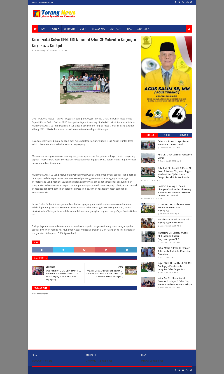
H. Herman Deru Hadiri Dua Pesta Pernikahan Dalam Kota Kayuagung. (174, 207)
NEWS (43, 28)
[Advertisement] (166, 311)
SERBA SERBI (142, 28)
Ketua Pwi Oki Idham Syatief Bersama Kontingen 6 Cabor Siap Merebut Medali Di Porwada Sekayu (175, 281)
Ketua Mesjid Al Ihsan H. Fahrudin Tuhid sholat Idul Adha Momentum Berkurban (174, 251)
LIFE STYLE (114, 28)
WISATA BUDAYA (98, 28)
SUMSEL (53, 28)
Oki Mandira (69, 28)
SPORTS (83, 28)
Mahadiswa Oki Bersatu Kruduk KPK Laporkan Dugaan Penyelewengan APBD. (173, 236)
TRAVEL (129, 28)
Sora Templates (49, 370)
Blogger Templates (67, 370)
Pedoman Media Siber (46, 2)
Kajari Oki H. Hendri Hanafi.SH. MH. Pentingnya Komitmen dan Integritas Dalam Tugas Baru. (175, 266)
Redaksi (34, 2)
